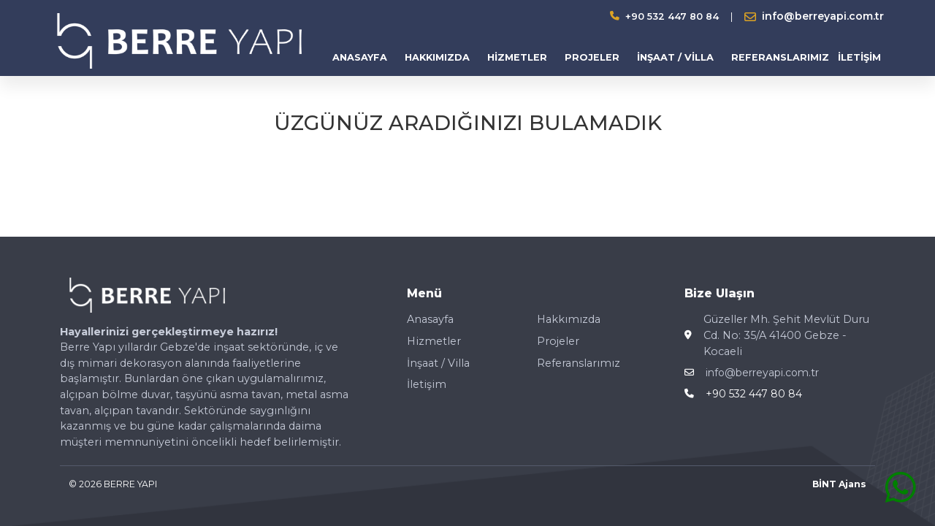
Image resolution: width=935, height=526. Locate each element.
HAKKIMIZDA (437, 57)
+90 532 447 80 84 (672, 16)
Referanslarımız (578, 363)
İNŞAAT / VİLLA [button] (675, 57)
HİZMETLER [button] (517, 57)
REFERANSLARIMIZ (780, 57)
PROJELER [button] (592, 57)
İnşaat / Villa (438, 363)
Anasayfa (430, 319)
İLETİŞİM (859, 57)
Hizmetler (434, 341)
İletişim (426, 384)
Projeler (558, 341)
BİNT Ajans (839, 484)
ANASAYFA (359, 57)
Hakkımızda (568, 319)
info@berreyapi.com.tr (762, 372)
